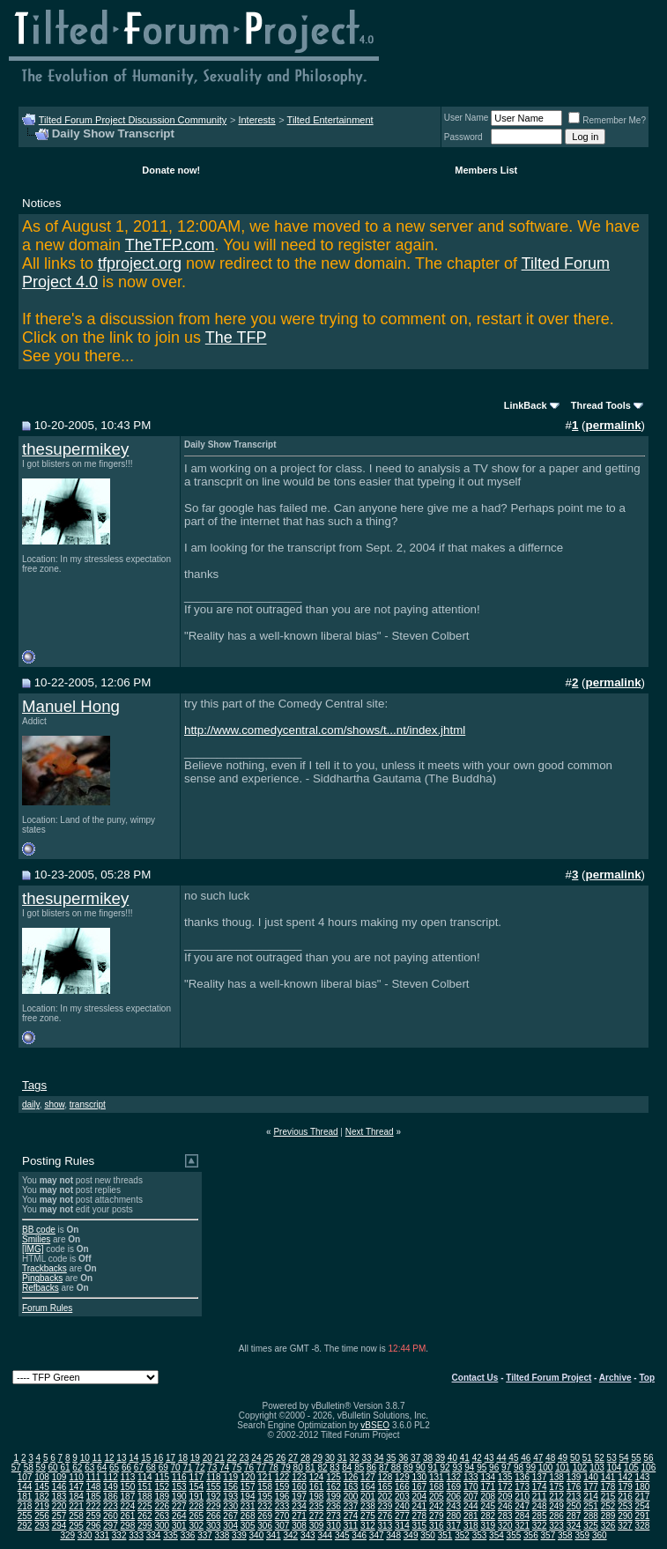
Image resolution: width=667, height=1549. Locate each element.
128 (385, 1477)
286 (556, 1516)
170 (470, 1487)
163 (351, 1487)
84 (347, 1467)
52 (599, 1458)
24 (256, 1458)
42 (477, 1458)
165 (385, 1487)
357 (548, 1535)
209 (505, 1496)
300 (161, 1525)
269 (264, 1516)
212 (556, 1496)
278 (419, 1516)
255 (25, 1516)
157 (248, 1487)
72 (199, 1467)
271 (299, 1516)
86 (371, 1467)
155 (213, 1487)
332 (119, 1535)
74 (224, 1467)
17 (170, 1458)
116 (179, 1477)
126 (351, 1477)
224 (128, 1506)
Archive (615, 1377)
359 (581, 1535)
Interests (256, 120)
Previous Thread (305, 1132)
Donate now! (171, 170)
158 (264, 1487)
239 (385, 1506)
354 (496, 1535)
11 (97, 1458)
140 (590, 1477)
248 (539, 1506)
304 (230, 1525)
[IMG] (32, 1249)
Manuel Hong (71, 706)
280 (453, 1516)
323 (556, 1525)
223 (110, 1506)
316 (436, 1525)
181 (25, 1496)
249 (556, 1506)
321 (522, 1525)
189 (161, 1496)
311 (351, 1525)
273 (333, 1516)
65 (114, 1467)
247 (522, 1506)
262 (144, 1516)
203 (402, 1496)
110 (76, 1477)
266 (213, 1516)
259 (93, 1516)
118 (213, 1477)
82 (322, 1467)
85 (359, 1467)
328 (642, 1525)
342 (290, 1535)
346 (359, 1535)
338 (222, 1535)
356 (530, 1535)
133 (470, 1477)
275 (367, 1516)
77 (261, 1467)
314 (402, 1525)
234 (299, 1506)
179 (625, 1487)
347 (376, 1535)
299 (144, 1525)
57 (16, 1467)
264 (179, 1516)
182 (41, 1496)
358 (565, 1535)
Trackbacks (44, 1268)
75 (236, 1467)
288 (590, 1516)
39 (440, 1458)
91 (433, 1467)
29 (317, 1458)
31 (342, 1458)
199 (333, 1496)
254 (642, 1506)
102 (580, 1467)
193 (230, 1496)
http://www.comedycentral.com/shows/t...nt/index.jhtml (324, 730)
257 (59, 1516)
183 (59, 1496)
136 (522, 1477)
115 (161, 1477)
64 (102, 1467)
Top (647, 1377)
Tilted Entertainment (330, 120)
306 (264, 1525)
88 (396, 1467)
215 (608, 1496)
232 (264, 1506)
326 (608, 1525)
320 (505, 1525)
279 (436, 1516)
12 (109, 1458)
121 (264, 1477)
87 (384, 1467)
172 (505, 1487)
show (54, 1104)
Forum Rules (47, 1308)
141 (608, 1477)
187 (128, 1496)
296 (93, 1525)
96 (494, 1467)
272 (316, 1516)
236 (333, 1506)
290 (625, 1516)
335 (170, 1535)
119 (230, 1477)
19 (195, 1458)
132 (453, 1477)
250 (574, 1506)
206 (453, 1496)
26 (280, 1458)
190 (179, 1496)
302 (196, 1525)
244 (470, 1506)
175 (556, 1487)
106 (648, 1467)
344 (324, 1535)
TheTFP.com (170, 245)
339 (239, 1535)
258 (76, 1516)
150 (128, 1487)
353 (479, 1535)
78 (273, 1467)
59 (41, 1467)
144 (25, 1487)
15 (146, 1458)
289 (608, 1516)
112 (110, 1477)
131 (436, 1477)
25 (268, 1458)
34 (378, 1458)
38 (428, 1458)
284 (522, 1516)
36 (403, 1458)
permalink (613, 425)
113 (128, 1477)
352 (462, 1535)
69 (163, 1467)
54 (624, 1458)
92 (444, 1467)
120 (248, 1477)
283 (505, 1516)
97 (506, 1467)
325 (590, 1525)
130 (419, 1477)
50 (575, 1458)
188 (144, 1496)
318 (470, 1525)
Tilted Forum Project (548, 1377)
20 (207, 1458)
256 (41, 1516)
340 (256, 1535)
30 (330, 1458)
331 (101, 1535)
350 (427, 1535)
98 (518, 1467)
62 (77, 1467)
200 (351, 1496)
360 (599, 1535)
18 (183, 1458)
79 (286, 1467)
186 (110, 1496)
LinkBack (525, 405)
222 (93, 1506)
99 (531, 1467)
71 (187, 1467)
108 (41, 1477)
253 (625, 1506)
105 (631, 1467)
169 (453, 1487)
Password (463, 137)
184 (76, 1496)
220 (59, 1506)
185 (93, 1496)
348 (393, 1535)
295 (76, 1525)
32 (354, 1458)
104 (614, 1467)
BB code (39, 1229)
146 (59, 1487)
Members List (486, 170)
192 (213, 1496)
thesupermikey (75, 449)
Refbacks (40, 1288)
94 (469, 1467)
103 (596, 1467)
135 (505, 1477)
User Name (466, 117)
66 (126, 1467)
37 (415, 1458)
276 (385, 1516)
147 (76, 1487)
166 (402, 1487)
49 (562, 1458)
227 (179, 1506)
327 (625, 1525)
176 (574, 1487)
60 (52, 1467)
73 (212, 1467)
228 (196, 1506)
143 (642, 1477)
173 (522, 1487)
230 (230, 1506)
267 (230, 1516)
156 (230, 1487)
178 (608, 1487)
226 (161, 1506)
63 (89, 1467)
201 (367, 1496)
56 (648, 1458)
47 (538, 1458)
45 (513, 1458)
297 (110, 1525)
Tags (34, 1085)
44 (501, 1458)
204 (419, 1496)
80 (298, 1467)
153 (179, 1487)
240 (402, 1506)
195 (264, 1496)
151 (144, 1487)
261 (128, 1516)
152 (161, 1487)
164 (367, 1487)
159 (282, 1487)
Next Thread (369, 1132)
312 (367, 1525)
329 (67, 1535)
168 (436, 1487)
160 (299, 1487)
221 (76, 1506)
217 (642, 1496)
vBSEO (374, 1425)
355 (514, 1535)
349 (411, 1535)
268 (248, 1516)
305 (248, 1525)
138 (556, 1477)
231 (248, 1506)
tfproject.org (140, 263)
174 (539, 1487)
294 (59, 1525)
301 (179, 1525)
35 (391, 1458)
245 (487, 1506)
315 (419, 1525)
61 (65, 1467)
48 (550, 1458)
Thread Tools (601, 405)
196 (282, 1496)
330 (85, 1535)
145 (41, 1487)
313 (385, 1525)
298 (128, 1525)
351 (445, 1535)
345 (342, 1535)
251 (590, 1506)
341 (273, 1535)
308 (299, 1525)
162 (333, 1487)
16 (158, 1458)
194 (248, 1496)
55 (636, 1458)
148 (93, 1487)
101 (562, 1467)
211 (539, 1496)
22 (232, 1458)
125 (333, 1477)
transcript (88, 1104)
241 (419, 1506)
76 (249, 1467)
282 (487, 1516)
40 (452, 1458)
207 (470, 1496)
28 (305, 1458)
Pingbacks (42, 1278)
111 (93, 1477)
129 (402, 1477)
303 (213, 1525)
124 (316, 1477)
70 (176, 1467)
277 (402, 1516)
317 (453, 1525)
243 (453, 1506)
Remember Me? (607, 120)
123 (299, 1477)
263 (161, 1516)
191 (196, 1496)
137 (539, 1477)
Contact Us (475, 1377)
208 (487, 1496)
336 (188, 1535)
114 (144, 1477)
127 (367, 1477)
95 (481, 1467)
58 (28, 1467)
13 (121, 1458)
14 (133, 1458)
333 (136, 1535)
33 (366, 1458)
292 (25, 1525)
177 (590, 1487)
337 (204, 1535)
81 (310, 1467)
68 (151, 1467)
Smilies (36, 1239)
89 (408, 1467)
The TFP (236, 337)
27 (293, 1458)
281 (470, 1516)
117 (196, 1477)
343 (307, 1535)
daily (31, 1104)
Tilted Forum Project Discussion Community (133, 120)
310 (333, 1525)
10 (85, 1458)
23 (243, 1458)
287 (574, 1516)
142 (625, 1477)
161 (316, 1487)
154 (196, 1487)
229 (213, 1506)
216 (625, 1496)
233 (282, 1506)
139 (574, 1477)
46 (525, 1458)
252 (608, 1506)
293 (41, 1525)
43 (489, 1458)
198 (316, 1496)
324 (574, 1525)
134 (487, 1477)
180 (642, 1487)
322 (539, 1525)
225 (144, 1506)
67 (139, 1467)
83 (334, 1467)
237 (351, 1506)
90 (421, 1467)
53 (612, 1458)
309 (316, 1525)
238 (367, 1506)
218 (25, 1506)
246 (505, 1506)
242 (436, 1506)
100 (545, 1467)
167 (419, 1487)
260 (110, 1516)
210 (522, 1496)
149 (110, 1487)
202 (385, 1496)
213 (574, 1496)
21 (220, 1458)
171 (487, 1487)
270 (282, 1516)
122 (282, 1477)
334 (153, 1535)
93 (457, 1467)
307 (282, 1525)
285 (539, 1516)
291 (642, 1516)
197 (299, 1496)
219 (41, 1506)
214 (590, 1496)
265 (196, 1516)
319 (487, 1525)
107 (25, 1477)
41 (465, 1458)
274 (351, 1516)
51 (587, 1458)
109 (59, 1477)
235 (316, 1506)
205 (436, 1496)
